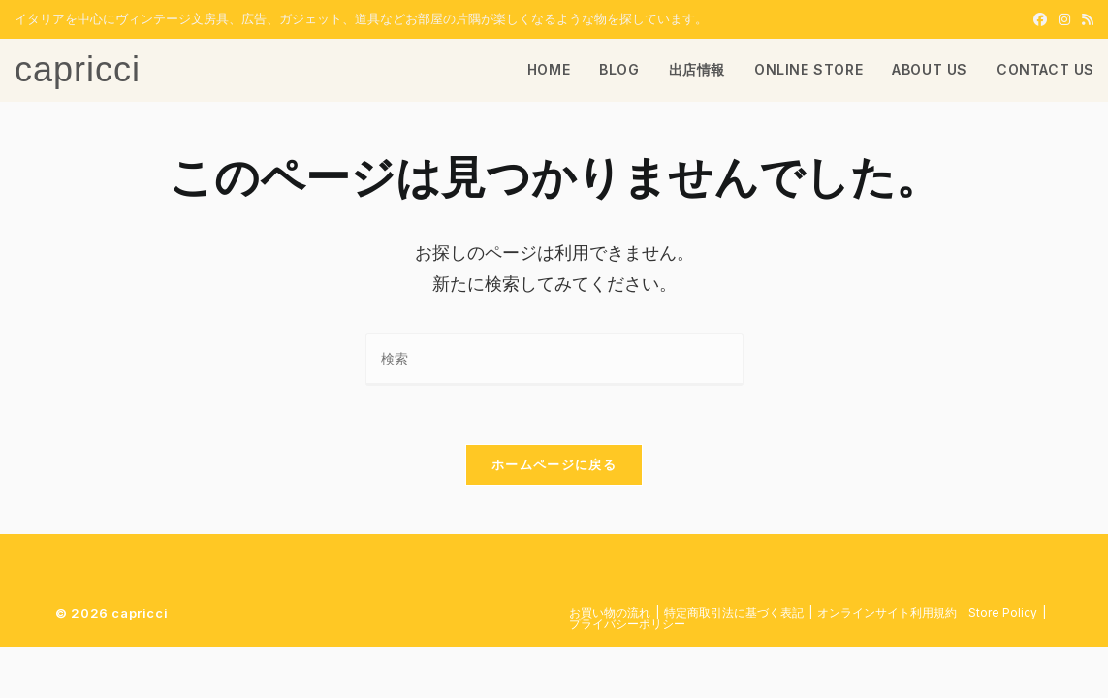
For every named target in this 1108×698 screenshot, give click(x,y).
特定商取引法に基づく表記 (734, 612)
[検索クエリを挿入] (554, 359)
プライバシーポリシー (627, 624)
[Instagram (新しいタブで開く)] (1064, 19)
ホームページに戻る (554, 464)
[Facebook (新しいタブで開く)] (1040, 19)
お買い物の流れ (609, 612)
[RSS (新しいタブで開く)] (1084, 19)
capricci (78, 69)
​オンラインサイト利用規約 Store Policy (927, 612)
